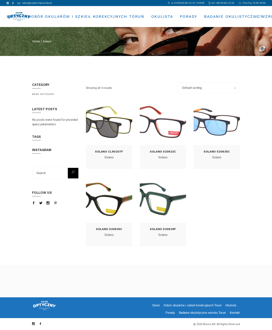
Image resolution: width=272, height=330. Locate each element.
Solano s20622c (163, 151)
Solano (109, 157)
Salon (156, 305)
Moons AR (209, 324)
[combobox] (209, 88)
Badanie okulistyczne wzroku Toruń (202, 313)
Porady (170, 313)
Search (73, 173)
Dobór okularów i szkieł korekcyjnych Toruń (193, 305)
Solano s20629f (163, 229)
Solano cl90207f (109, 151)
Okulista (230, 305)
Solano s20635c (217, 151)
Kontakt (235, 313)
